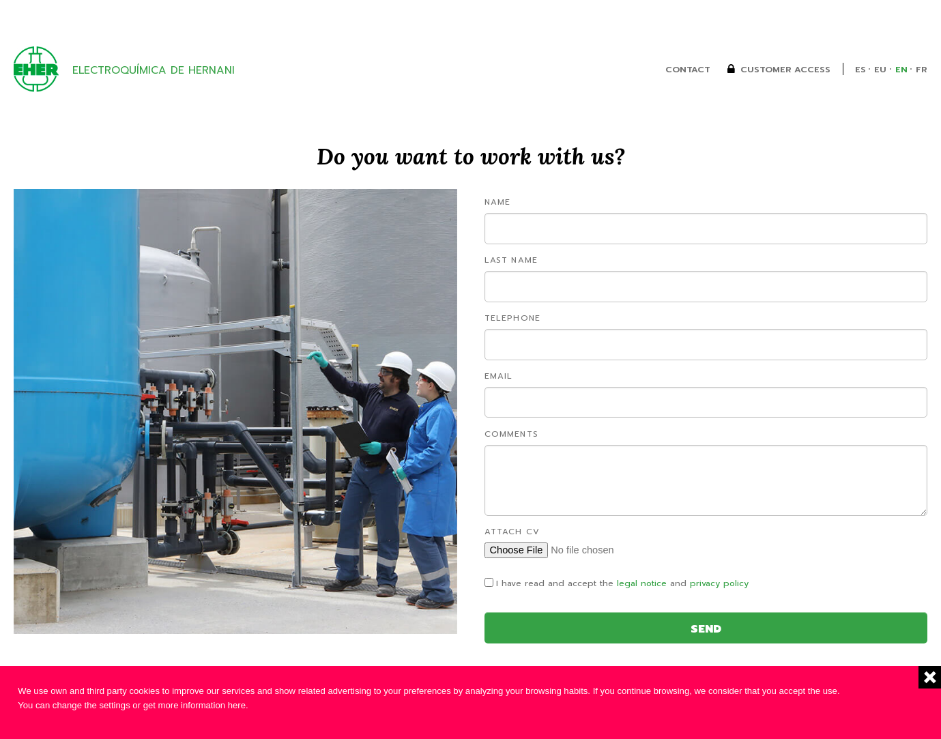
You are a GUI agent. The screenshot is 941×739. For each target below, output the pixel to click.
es (860, 70)
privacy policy (719, 583)
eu (880, 70)
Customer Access (785, 70)
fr (921, 70)
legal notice (642, 583)
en (901, 70)
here (237, 705)
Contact (687, 70)
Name (497, 203)
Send (706, 628)
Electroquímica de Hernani (153, 71)
